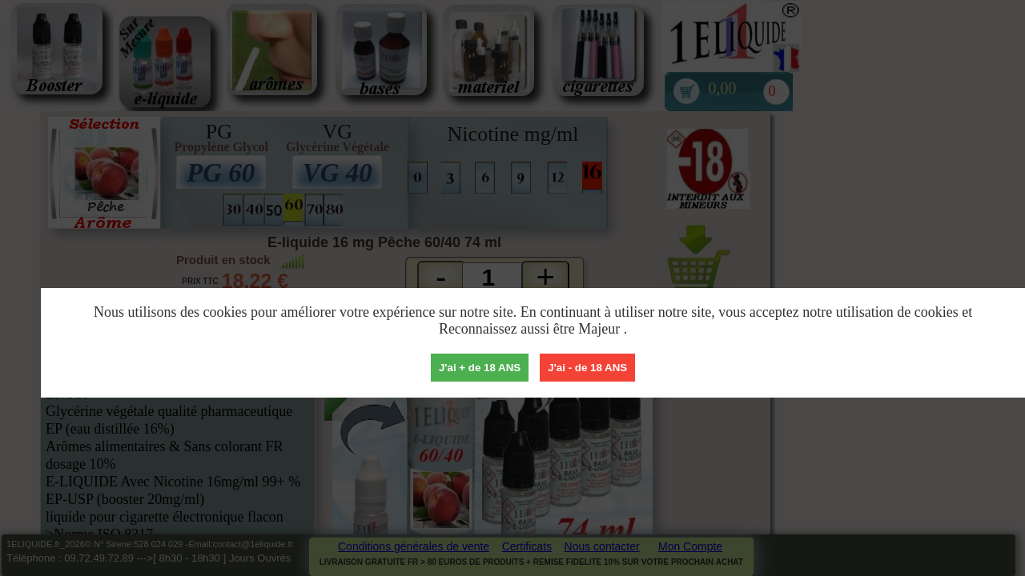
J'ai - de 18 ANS (587, 368)
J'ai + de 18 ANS (480, 368)
